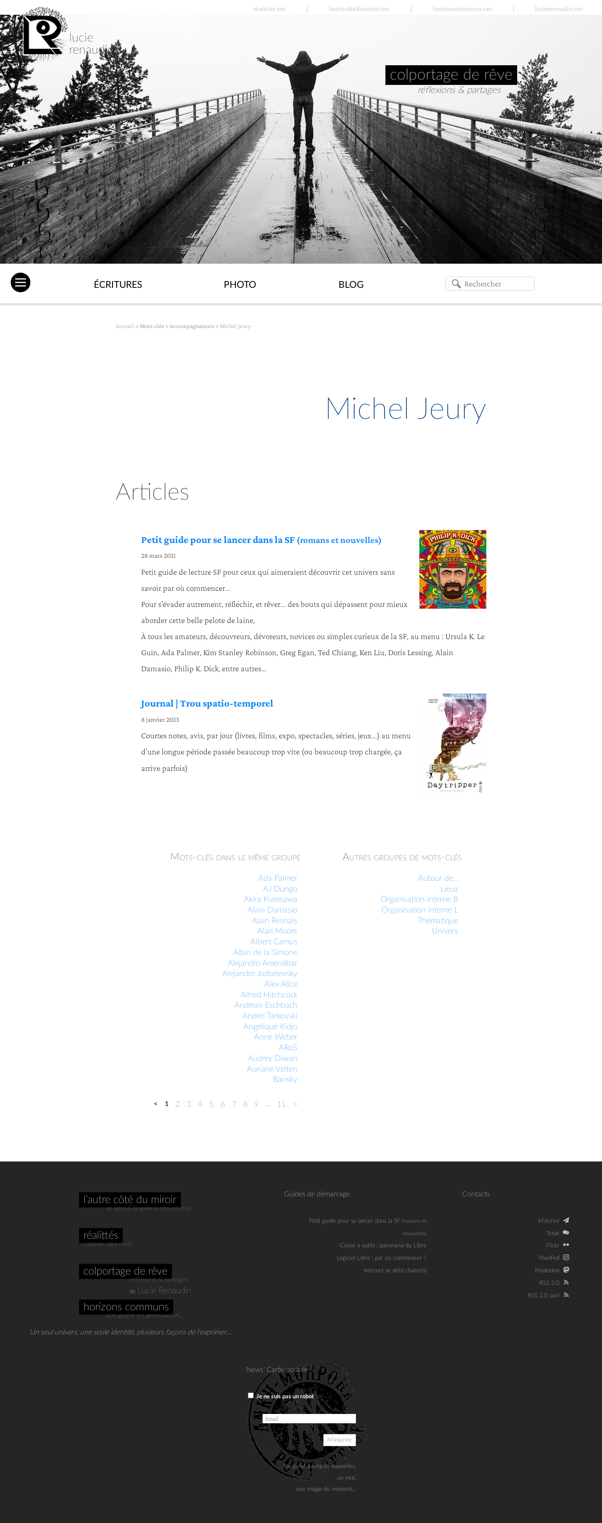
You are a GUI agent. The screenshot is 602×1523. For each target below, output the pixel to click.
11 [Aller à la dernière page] (281, 1105)
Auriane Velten (272, 1069)
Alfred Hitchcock (269, 995)
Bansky (285, 1080)
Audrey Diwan (272, 1059)
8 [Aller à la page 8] (245, 1105)
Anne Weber (275, 1037)
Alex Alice (280, 984)
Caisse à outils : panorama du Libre (383, 1245)
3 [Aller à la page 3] (189, 1105)
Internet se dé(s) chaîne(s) (395, 1270)
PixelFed (549, 1258)
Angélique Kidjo (270, 1027)
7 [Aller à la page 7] (234, 1105)
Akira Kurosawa (270, 900)
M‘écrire (549, 1221)
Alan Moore (277, 931)
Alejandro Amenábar (262, 963)
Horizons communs (126, 1307)
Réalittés (101, 1235)
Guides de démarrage (317, 1194)
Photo (240, 285)
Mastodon (547, 1270)
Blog (351, 285)
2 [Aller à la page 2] (178, 1105)
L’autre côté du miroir (130, 1200)
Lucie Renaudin (164, 1291)
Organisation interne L (419, 910)
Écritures (118, 285)
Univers (445, 931)
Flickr (553, 1245)
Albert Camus (274, 942)
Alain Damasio (272, 910)
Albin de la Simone (265, 953)
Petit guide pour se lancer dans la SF (261, 539)
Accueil (125, 326)
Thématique (438, 921)
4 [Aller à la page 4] (200, 1105)
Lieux (449, 889)
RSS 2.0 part (544, 1295)
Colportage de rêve (125, 1271)
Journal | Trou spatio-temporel (207, 703)
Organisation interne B (419, 900)
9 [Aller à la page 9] (256, 1105)
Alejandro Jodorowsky (259, 974)
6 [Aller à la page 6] (223, 1105)
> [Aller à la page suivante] (295, 1105)
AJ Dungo (280, 889)
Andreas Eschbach (265, 1005)
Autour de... (438, 879)
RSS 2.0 (549, 1283)
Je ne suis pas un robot (281, 1396)
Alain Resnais (274, 921)
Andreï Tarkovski (269, 1016)
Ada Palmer (277, 879)
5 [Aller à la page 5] (211, 1105)
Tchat (553, 1233)
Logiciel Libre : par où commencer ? (381, 1258)
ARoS (288, 1048)
